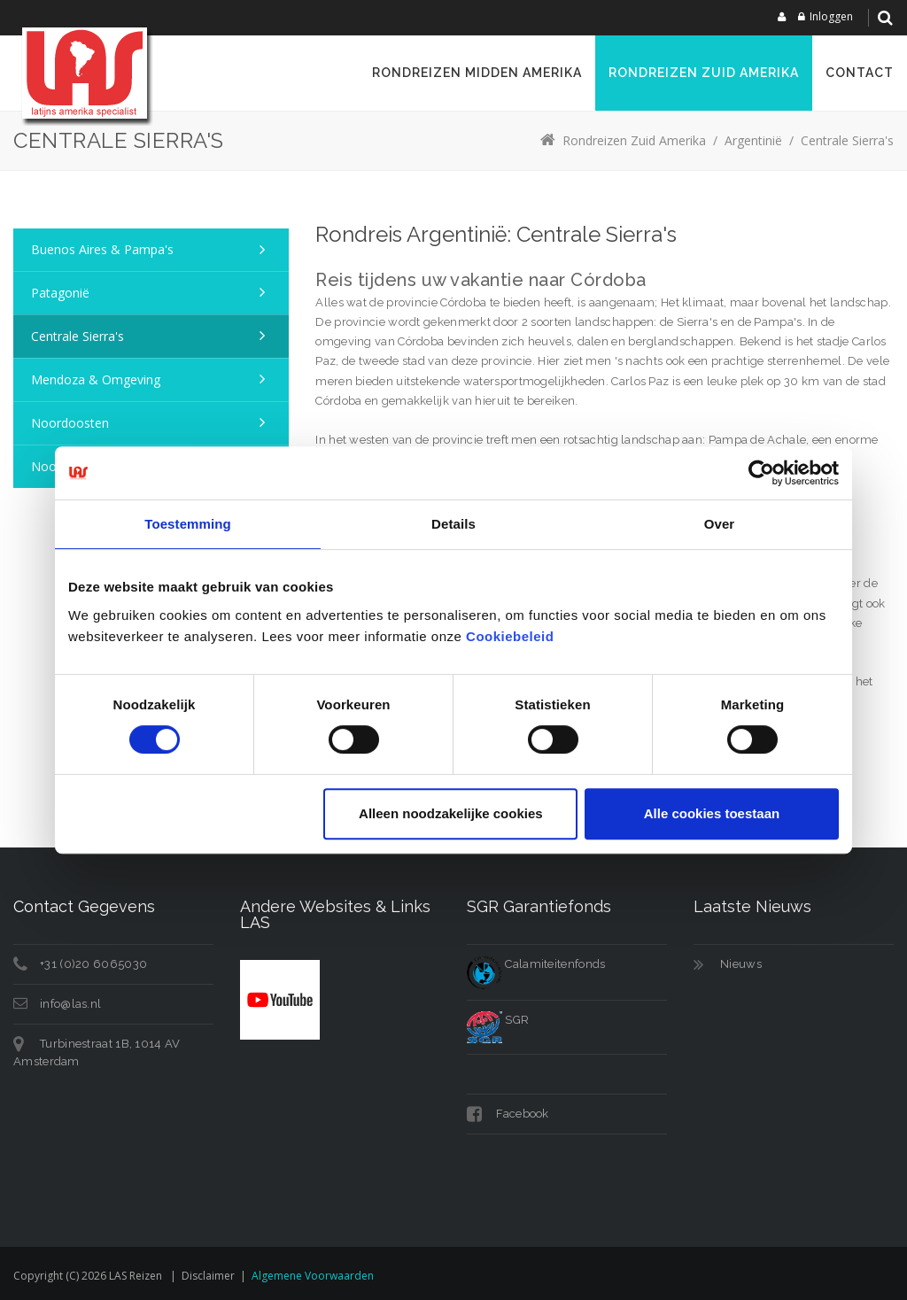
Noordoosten (70, 422)
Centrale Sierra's (77, 336)
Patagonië (60, 292)
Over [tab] (719, 523)
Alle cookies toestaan (711, 813)
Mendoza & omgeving (95, 379)
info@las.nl (70, 1003)
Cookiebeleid (510, 636)
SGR (498, 1019)
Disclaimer (208, 1275)
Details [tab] (453, 523)
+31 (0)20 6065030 (93, 964)
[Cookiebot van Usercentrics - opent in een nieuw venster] (761, 473)
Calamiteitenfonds (536, 964)
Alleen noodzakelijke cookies (451, 813)
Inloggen (831, 16)
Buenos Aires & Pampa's (102, 249)
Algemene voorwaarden (313, 1275)
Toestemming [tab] (187, 523)
